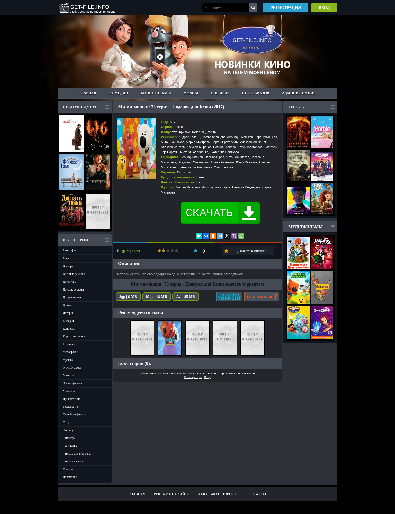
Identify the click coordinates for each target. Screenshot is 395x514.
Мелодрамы (70, 352)
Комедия (197, 132)
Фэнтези (68, 469)
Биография (69, 250)
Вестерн (68, 266)
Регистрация (285, 7)
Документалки (72, 297)
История (68, 312)
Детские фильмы (73, 289)
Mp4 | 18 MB (156, 297)
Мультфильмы (156, 93)
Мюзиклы (69, 375)
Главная (87, 93)
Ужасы (191, 93)
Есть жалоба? (261, 296)
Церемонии (70, 476)
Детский (210, 132)
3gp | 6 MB (128, 297)
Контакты (256, 494)
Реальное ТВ (71, 406)
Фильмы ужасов (73, 461)
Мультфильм (181, 132)
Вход (324, 7)
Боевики (220, 93)
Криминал (69, 344)
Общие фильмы (72, 383)
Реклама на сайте (171, 494)
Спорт (67, 422)
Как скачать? (229, 296)
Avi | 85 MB (185, 297)
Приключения (71, 398)
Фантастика (70, 445)
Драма (67, 305)
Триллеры (69, 437)
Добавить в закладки (251, 251)
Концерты (69, 328)
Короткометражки (74, 336)
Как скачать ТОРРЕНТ (218, 494)
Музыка (68, 359)
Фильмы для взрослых (77, 453)
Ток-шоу (68, 430)
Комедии (118, 93)
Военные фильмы (74, 273)
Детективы (69, 281)
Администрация (299, 93)
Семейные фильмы (74, 414)
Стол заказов (255, 93)
